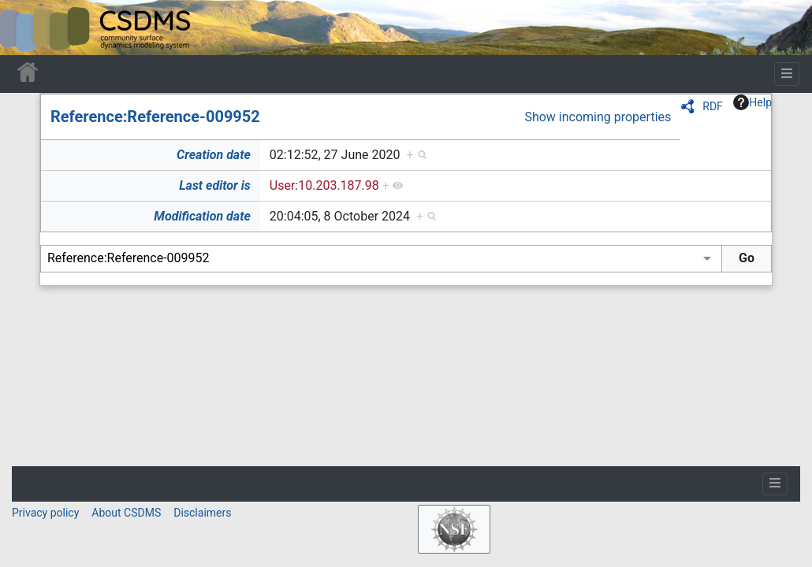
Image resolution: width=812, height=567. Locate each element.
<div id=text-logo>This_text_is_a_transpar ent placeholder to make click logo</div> (25, 27)
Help (752, 102)
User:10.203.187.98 (324, 185)
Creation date (214, 154)
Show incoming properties (597, 116)
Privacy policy (45, 512)
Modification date (202, 216)
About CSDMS (126, 512)
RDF (712, 106)
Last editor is (215, 185)
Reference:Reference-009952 (155, 116)
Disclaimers (202, 512)
